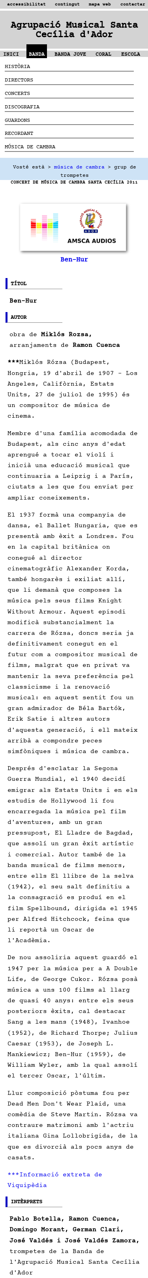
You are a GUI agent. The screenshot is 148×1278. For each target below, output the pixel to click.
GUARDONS (17, 120)
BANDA (37, 54)
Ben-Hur (74, 259)
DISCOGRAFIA (22, 107)
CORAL (103, 54)
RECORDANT (19, 133)
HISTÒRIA (17, 66)
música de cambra (79, 167)
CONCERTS (17, 93)
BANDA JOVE (70, 54)
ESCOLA (130, 54)
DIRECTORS (19, 80)
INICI (11, 54)
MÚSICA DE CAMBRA (30, 147)
